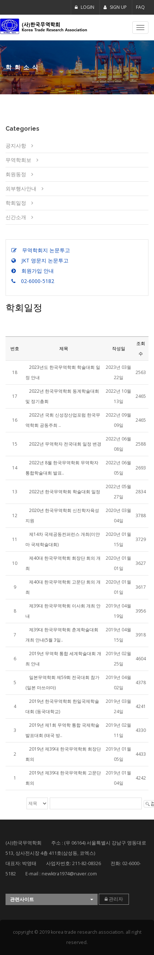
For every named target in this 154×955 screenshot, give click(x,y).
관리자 (114, 899)
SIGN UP (115, 7)
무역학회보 (18, 159)
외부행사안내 (21, 188)
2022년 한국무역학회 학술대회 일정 (64, 492)
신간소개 (16, 217)
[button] (52, 899)
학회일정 (16, 202)
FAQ (140, 7)
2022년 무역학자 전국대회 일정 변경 (65, 444)
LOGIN (84, 7)
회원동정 (16, 174)
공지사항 (16, 145)
